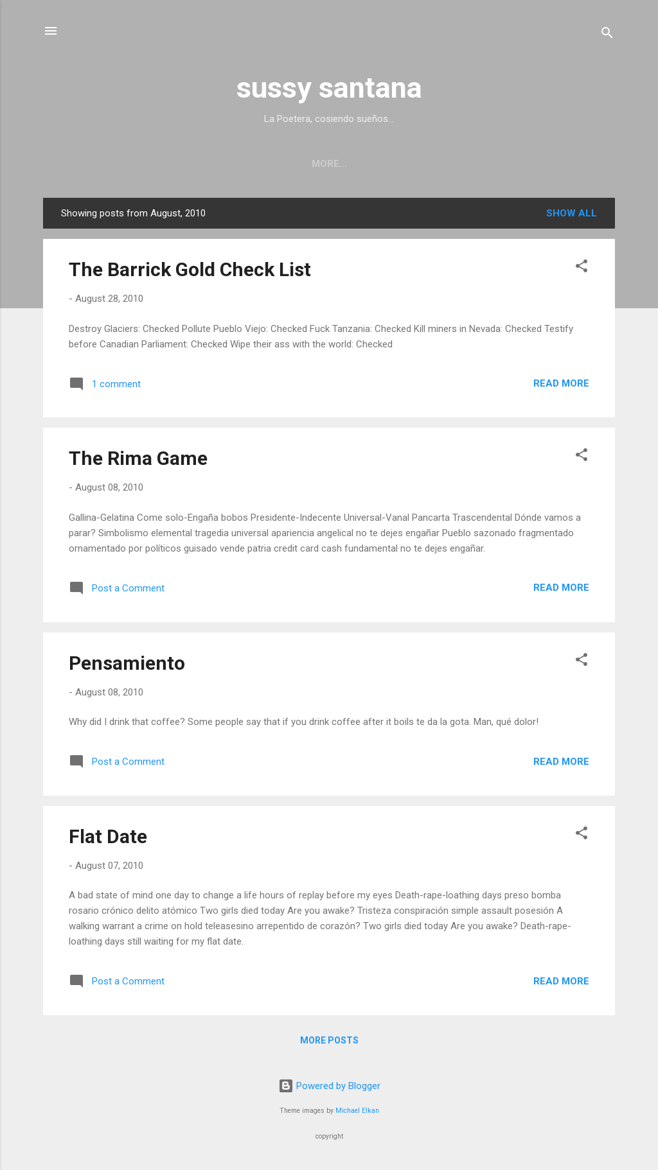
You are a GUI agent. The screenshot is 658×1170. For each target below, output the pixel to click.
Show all (571, 216)
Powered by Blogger (329, 1086)
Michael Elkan (357, 1110)
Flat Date (108, 839)
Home (67, 164)
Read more (561, 386)
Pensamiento (127, 665)
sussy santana (329, 88)
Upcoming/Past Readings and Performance (221, 164)
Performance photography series (453, 164)
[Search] (607, 35)
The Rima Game (138, 461)
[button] (581, 271)
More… (587, 164)
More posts (329, 1043)
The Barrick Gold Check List (190, 272)
